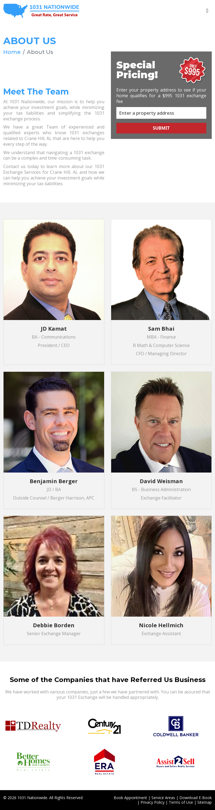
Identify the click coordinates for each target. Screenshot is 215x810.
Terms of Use (181, 802)
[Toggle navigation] (207, 11)
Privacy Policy (152, 802)
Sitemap (204, 802)
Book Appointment (130, 797)
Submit (161, 128)
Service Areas (163, 797)
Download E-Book (195, 797)
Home (12, 52)
